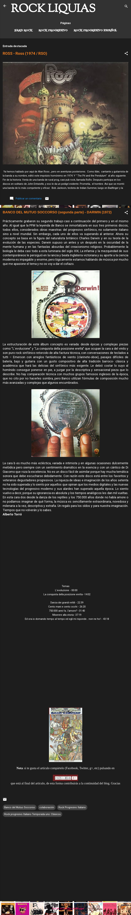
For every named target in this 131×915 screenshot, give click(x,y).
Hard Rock (23, 30)
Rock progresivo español (95, 30)
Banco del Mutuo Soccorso (19, 807)
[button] (126, 54)
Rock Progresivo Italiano (72, 807)
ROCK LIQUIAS (53, 9)
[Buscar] (126, 7)
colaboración (46, 807)
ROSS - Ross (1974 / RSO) (25, 53)
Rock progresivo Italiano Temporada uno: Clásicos (32, 814)
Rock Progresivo (53, 30)
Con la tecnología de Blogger (65, 908)
